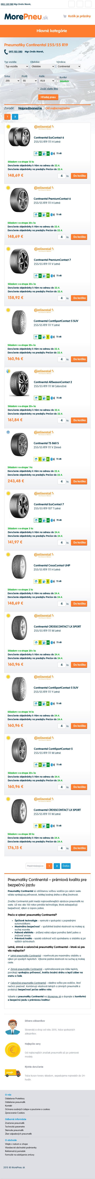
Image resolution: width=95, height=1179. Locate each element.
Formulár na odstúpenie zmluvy (19, 1155)
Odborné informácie (15, 1119)
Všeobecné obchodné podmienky (20, 1147)
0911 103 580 (7, 4)
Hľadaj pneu (48, 97)
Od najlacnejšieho (58, 108)
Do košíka (80, 176)
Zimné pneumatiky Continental (26, 969)
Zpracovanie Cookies (15, 1113)
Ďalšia (66, 866)
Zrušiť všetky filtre (47, 88)
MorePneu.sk (18, 1167)
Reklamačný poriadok (15, 1151)
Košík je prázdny (77, 16)
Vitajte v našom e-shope (16, 1144)
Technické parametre (15, 1127)
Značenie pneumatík (14, 1123)
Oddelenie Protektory (15, 1098)
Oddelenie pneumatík (15, 1102)
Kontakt (8, 1106)
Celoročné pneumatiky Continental (28, 983)
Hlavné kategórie (47, 31)
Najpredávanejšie (30, 108)
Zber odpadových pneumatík (18, 1134)
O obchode (11, 1140)
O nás (8, 1095)
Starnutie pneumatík (14, 1130)
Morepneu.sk (26, 14)
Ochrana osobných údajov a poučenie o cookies (27, 1109)
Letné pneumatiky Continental (26, 956)
